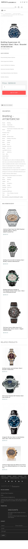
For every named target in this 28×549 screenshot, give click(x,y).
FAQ (25, 484)
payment (14, 484)
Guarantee (20, 484)
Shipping (22, 2)
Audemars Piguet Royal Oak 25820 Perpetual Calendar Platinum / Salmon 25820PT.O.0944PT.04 (13, 239)
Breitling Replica (8, 13)
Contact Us (20, 2)
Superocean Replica (16, 13)
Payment (26, 2)
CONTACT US (23, 486)
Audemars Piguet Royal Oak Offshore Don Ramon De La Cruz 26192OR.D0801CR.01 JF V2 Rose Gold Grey (14, 475)
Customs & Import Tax (14, 486)
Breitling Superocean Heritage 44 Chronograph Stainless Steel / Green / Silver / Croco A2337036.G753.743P (14, 300)
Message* (14, 540)
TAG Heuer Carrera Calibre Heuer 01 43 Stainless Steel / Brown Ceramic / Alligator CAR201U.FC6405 (13, 338)
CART (24, 2)
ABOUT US (3, 484)
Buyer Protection (5, 486)
